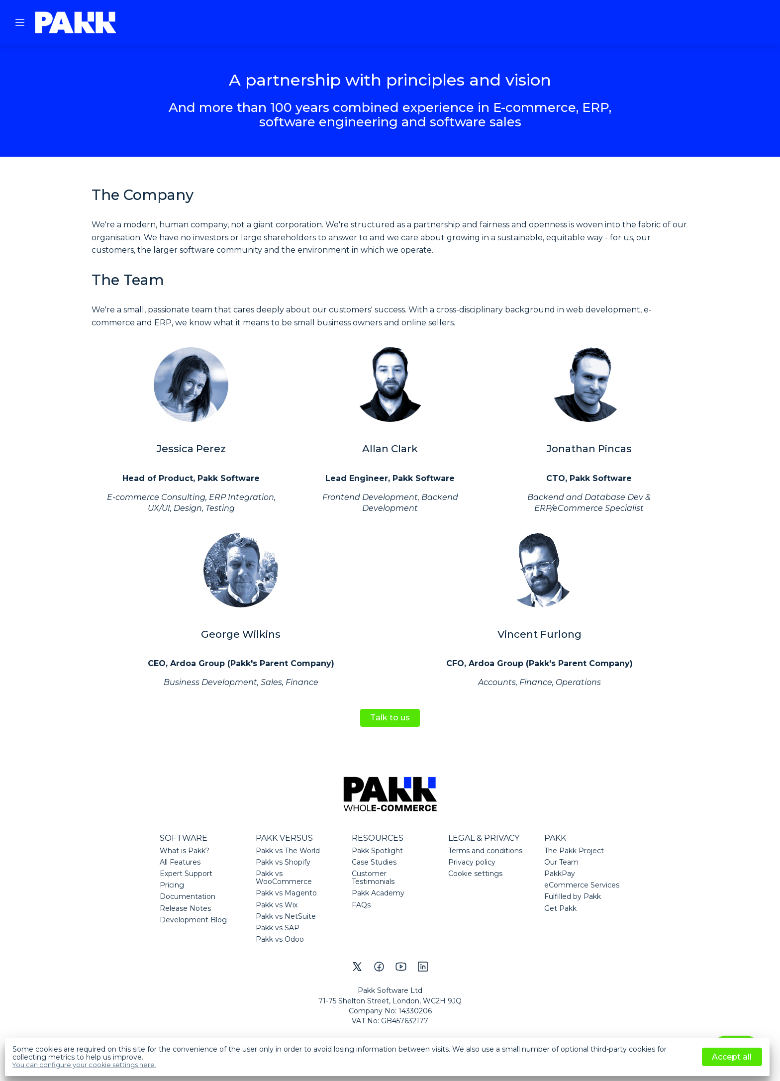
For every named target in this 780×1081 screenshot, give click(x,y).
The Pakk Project (574, 850)
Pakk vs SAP (277, 927)
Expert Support (186, 873)
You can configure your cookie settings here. (84, 1065)
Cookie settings (475, 873)
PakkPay (559, 873)
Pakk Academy (378, 892)
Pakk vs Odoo (280, 939)
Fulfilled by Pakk (572, 896)
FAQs (361, 904)
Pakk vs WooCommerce (284, 877)
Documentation (187, 896)
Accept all (732, 1057)
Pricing (172, 885)
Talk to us (390, 717)
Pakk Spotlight (377, 850)
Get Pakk (560, 908)
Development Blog (193, 919)
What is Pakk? (184, 850)
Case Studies (374, 862)
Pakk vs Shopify (283, 862)
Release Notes (185, 908)
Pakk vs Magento (286, 892)
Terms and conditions (485, 850)
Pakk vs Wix (276, 904)
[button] (19, 22)
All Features (180, 862)
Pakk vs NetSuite (286, 916)
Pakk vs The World (288, 850)
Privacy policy (471, 862)
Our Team (561, 862)
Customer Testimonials (373, 877)
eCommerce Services (581, 885)
